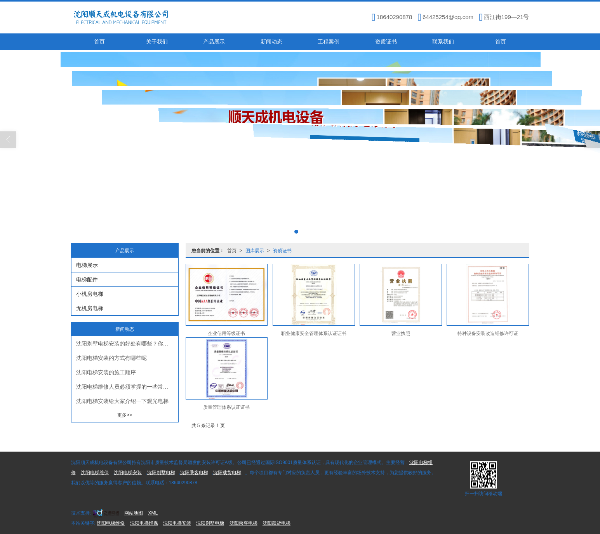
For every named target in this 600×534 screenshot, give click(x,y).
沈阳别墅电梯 (161, 472)
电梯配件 (87, 279)
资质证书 (386, 41)
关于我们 (157, 41)
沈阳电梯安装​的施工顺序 (106, 372)
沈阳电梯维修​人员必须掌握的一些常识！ (125, 387)
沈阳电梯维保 (95, 472)
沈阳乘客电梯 (194, 472)
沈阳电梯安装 (128, 472)
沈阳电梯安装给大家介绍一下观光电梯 (122, 401)
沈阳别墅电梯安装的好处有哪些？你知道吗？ (127, 343)
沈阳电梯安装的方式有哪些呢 (111, 358)
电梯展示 (87, 265)
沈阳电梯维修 (111, 523)
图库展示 (254, 250)
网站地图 (133, 513)
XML (153, 513)
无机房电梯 (89, 308)
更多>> (124, 415)
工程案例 (328, 41)
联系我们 (443, 41)
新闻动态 (271, 41)
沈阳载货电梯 (227, 472)
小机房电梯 (89, 294)
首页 (99, 41)
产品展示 (214, 41)
